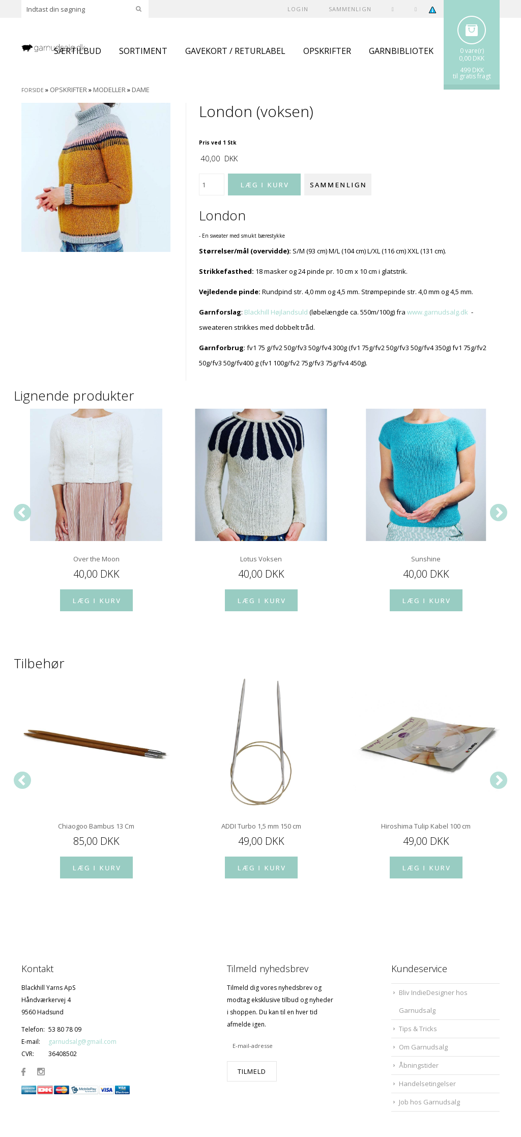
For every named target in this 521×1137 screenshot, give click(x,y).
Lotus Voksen (261, 558)
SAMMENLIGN (350, 9)
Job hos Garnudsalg (429, 1101)
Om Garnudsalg (423, 1046)
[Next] (498, 512)
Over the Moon (96, 558)
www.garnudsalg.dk (437, 312)
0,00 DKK (471, 58)
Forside (32, 90)
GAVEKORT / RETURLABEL (235, 50)
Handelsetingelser (427, 1083)
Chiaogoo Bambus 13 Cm (96, 826)
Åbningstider (419, 1065)
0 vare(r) (472, 50)
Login (297, 9)
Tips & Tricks (418, 1028)
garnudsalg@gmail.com (82, 1041)
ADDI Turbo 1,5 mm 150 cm (261, 826)
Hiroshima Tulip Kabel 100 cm (426, 826)
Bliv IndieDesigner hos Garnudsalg (433, 1001)
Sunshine (426, 558)
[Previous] (22, 512)
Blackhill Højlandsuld (276, 312)
